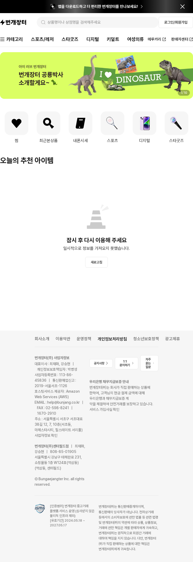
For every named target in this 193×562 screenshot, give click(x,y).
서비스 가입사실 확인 (104, 409)
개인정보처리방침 (112, 339)
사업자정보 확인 (46, 435)
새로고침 (96, 262)
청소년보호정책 (146, 338)
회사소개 (42, 338)
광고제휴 (172, 338)
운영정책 (84, 338)
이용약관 (63, 338)
